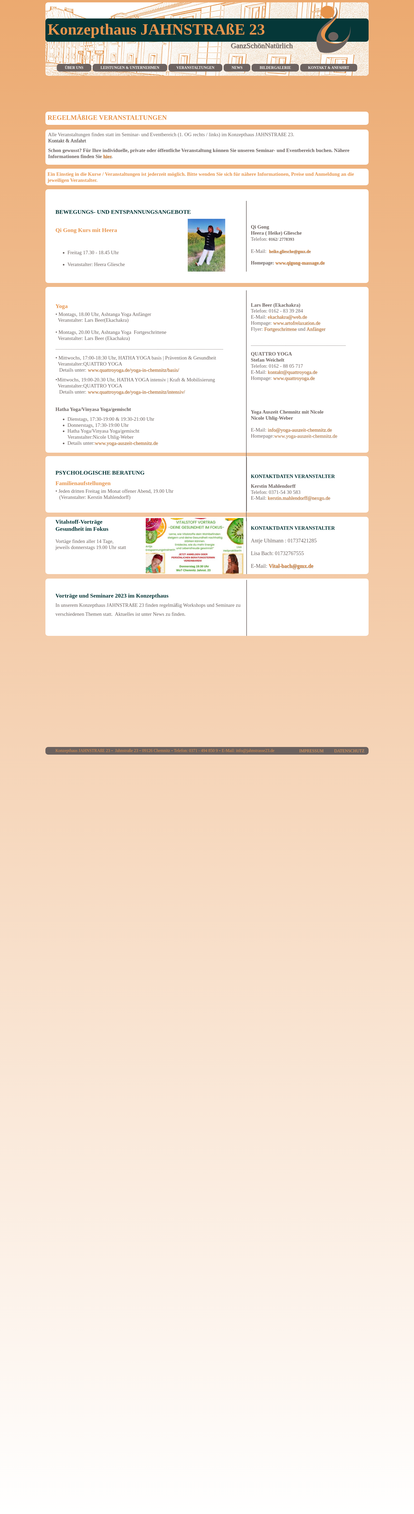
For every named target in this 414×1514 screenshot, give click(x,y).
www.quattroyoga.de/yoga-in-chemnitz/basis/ (133, 370)
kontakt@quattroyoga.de (292, 372)
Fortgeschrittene (280, 329)
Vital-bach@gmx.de (291, 566)
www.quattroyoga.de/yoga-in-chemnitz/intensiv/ (136, 392)
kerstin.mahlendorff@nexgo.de (299, 498)
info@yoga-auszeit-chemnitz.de (300, 430)
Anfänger (316, 329)
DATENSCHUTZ (349, 751)
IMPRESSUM (309, 751)
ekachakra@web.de (287, 317)
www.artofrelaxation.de (296, 323)
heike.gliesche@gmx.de (290, 251)
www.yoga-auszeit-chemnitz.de (126, 443)
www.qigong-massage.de (299, 263)
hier (106, 156)
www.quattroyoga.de (294, 378)
